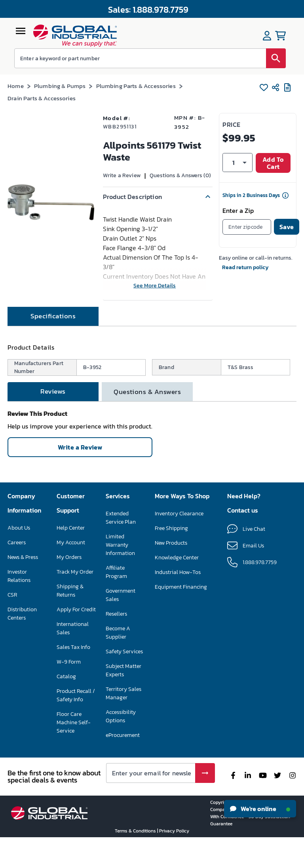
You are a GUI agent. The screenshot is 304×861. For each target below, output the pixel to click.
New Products (171, 566)
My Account (71, 566)
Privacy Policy (174, 854)
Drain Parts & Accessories (42, 98)
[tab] (53, 339)
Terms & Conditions (136, 854)
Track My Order (75, 595)
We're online (260, 808)
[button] (158, 196)
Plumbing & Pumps (60, 85)
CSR (12, 618)
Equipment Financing (181, 610)
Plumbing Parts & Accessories (136, 85)
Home (16, 85)
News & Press (23, 580)
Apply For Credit (76, 633)
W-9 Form (69, 685)
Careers (17, 566)
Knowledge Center (177, 581)
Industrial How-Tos (178, 595)
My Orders (69, 580)
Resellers (116, 637)
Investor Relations (19, 599)
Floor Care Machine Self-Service (74, 745)
